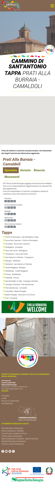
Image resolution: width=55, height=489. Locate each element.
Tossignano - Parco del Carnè (15, 254)
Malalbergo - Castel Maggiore (15, 271)
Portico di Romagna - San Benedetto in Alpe (20, 237)
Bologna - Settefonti (11, 261)
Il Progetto (5, 396)
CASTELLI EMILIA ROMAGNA (12, 444)
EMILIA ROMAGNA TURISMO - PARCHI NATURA (19, 439)
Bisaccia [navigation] (39, 170)
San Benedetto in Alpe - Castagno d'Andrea (20, 281)
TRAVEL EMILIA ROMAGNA (11, 436)
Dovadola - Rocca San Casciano (16, 244)
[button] (52, 6)
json (12, 201)
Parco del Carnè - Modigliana (15, 251)
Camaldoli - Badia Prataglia (14, 291)
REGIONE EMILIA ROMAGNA (12, 428)
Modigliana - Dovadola (13, 247)
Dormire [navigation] (25, 170)
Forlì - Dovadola (10, 298)
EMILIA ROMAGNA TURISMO (12, 431)
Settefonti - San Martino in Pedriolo (17, 264)
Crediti (3, 398)
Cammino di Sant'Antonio (27, 63)
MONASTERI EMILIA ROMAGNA (13, 441)
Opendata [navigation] (11, 170)
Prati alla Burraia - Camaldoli (15, 288)
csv (14, 201)
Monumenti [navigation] (12, 177)
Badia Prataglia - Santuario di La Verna (19, 295)
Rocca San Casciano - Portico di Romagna (20, 240)
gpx (6, 201)
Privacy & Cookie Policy (10, 401)
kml (9, 201)
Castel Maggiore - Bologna (14, 267)
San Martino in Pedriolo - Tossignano (18, 257)
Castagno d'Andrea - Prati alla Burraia (18, 284)
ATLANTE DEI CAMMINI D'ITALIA (14, 434)
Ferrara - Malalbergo (12, 274)
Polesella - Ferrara (11, 278)
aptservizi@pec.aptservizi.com (14, 389)
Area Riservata (7, 403)
